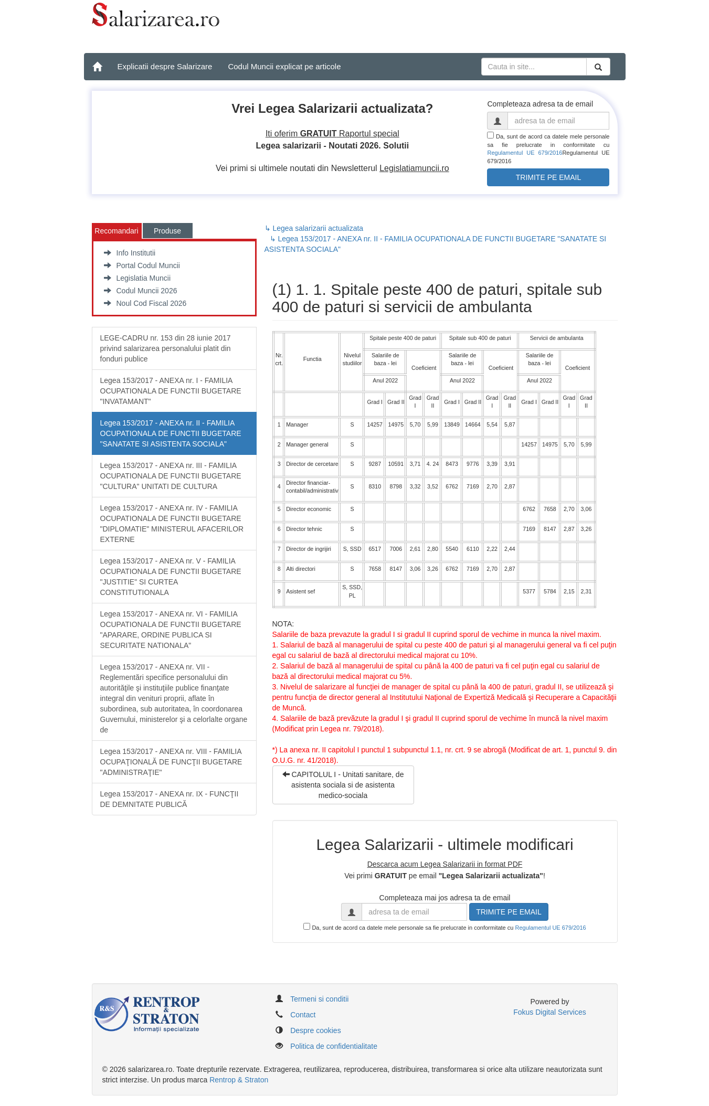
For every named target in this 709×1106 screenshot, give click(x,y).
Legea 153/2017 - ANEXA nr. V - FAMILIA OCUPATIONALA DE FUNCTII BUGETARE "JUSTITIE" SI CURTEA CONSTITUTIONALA (170, 577)
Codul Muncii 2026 (140, 290)
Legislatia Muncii (137, 278)
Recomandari (116, 231)
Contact (302, 1015)
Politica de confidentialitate (333, 1046)
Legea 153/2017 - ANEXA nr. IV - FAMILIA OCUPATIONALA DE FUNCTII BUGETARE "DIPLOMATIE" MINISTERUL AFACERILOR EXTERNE (172, 524)
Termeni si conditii (319, 999)
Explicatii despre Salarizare (165, 66)
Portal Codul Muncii (142, 265)
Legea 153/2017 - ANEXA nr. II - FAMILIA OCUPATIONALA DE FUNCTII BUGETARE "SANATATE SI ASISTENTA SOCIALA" (170, 433)
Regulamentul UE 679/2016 (524, 153)
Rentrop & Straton (238, 1080)
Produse (167, 231)
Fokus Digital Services (549, 1012)
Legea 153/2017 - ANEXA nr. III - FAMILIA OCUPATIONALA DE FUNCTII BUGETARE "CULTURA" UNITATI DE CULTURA (170, 476)
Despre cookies (315, 1030)
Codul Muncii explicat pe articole (284, 66)
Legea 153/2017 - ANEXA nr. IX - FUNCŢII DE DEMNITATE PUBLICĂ (169, 799)
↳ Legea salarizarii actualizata (314, 228)
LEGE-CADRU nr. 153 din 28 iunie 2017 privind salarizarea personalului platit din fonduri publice (165, 348)
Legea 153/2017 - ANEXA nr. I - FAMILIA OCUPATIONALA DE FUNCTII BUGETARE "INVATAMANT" (170, 391)
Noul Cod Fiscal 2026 (145, 303)
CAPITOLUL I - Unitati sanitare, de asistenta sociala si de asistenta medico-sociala (343, 785)
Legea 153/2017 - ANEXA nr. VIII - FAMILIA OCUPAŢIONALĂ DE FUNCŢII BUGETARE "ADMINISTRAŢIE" (171, 762)
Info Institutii (130, 253)
